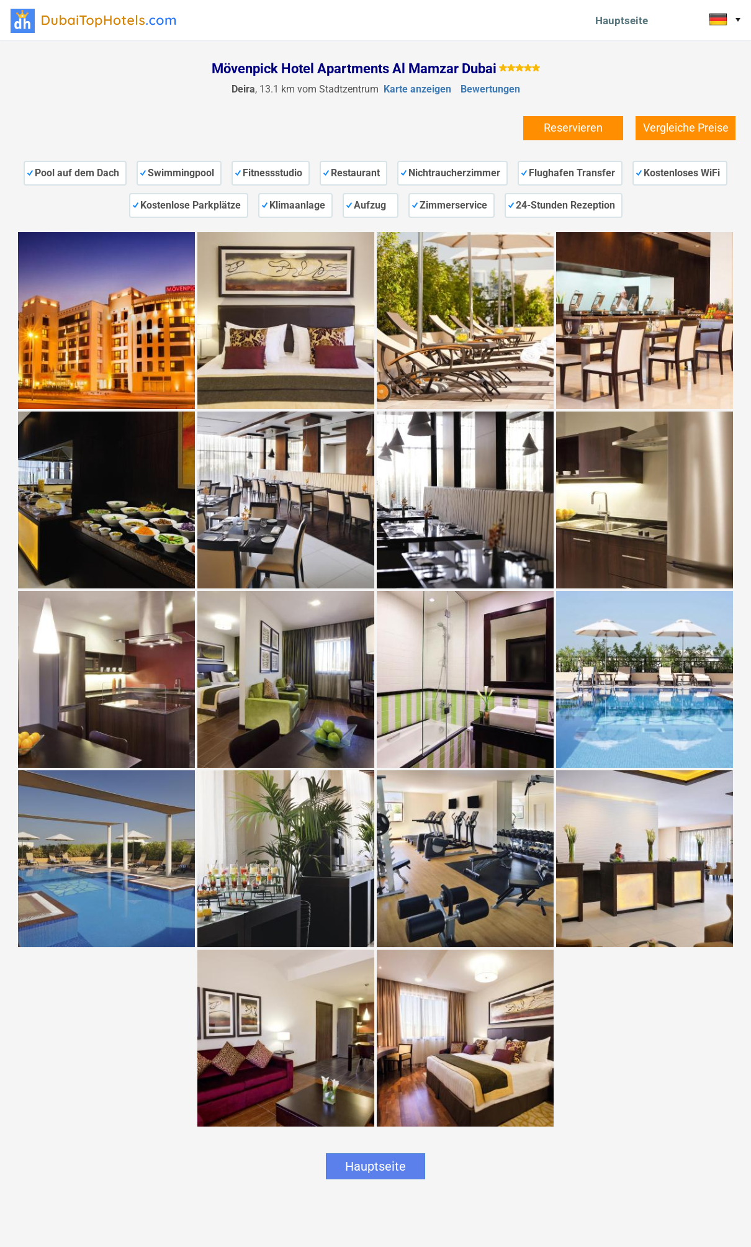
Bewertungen (490, 89)
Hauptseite (621, 20)
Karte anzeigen (417, 89)
